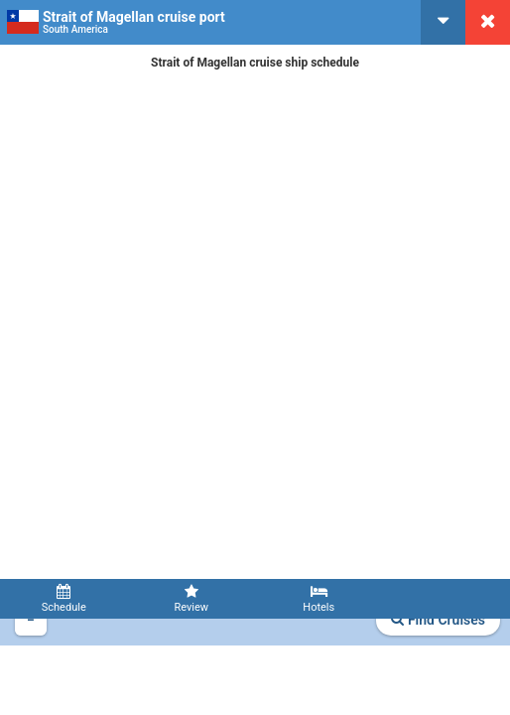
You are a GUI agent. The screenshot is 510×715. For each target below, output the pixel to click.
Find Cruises (438, 620)
